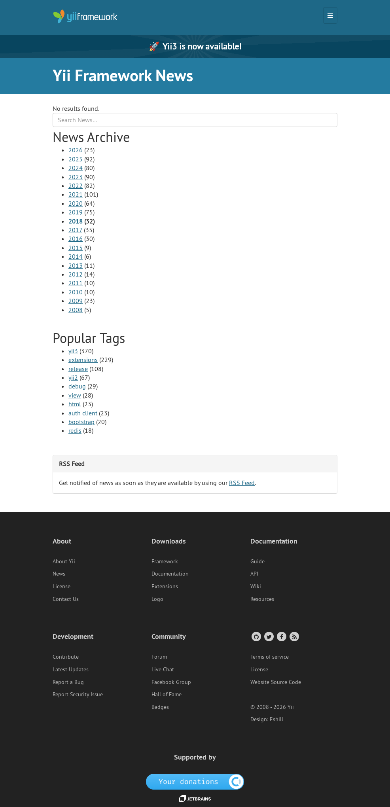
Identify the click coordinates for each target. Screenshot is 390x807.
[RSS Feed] (293, 636)
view (74, 395)
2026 (75, 150)
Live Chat (162, 669)
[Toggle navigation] (330, 15)
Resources (262, 598)
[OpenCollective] (195, 781)
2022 (75, 185)
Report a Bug (68, 682)
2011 (75, 283)
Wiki (255, 586)
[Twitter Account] (268, 636)
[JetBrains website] (195, 797)
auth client (82, 413)
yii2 (73, 377)
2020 (75, 203)
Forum (159, 656)
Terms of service (269, 656)
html (74, 404)
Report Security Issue (78, 694)
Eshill (276, 719)
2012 (75, 274)
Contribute (66, 656)
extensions (83, 360)
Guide (257, 561)
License (61, 586)
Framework (164, 561)
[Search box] (195, 120)
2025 (75, 159)
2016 (75, 238)
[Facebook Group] (281, 636)
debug (77, 386)
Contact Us (66, 598)
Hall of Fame (166, 694)
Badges (160, 706)
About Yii (64, 561)
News (59, 573)
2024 (75, 168)
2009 (75, 301)
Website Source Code (275, 682)
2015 (75, 248)
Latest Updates (71, 669)
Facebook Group (171, 682)
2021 (75, 194)
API (254, 573)
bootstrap (81, 422)
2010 (75, 292)
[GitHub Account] (255, 636)
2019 (75, 212)
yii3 (73, 351)
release (78, 369)
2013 (75, 265)
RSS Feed (242, 483)
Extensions (164, 586)
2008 (75, 310)
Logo (157, 598)
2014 (75, 256)
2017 (75, 230)
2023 (75, 177)
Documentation (170, 573)
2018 (75, 221)
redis (74, 430)
